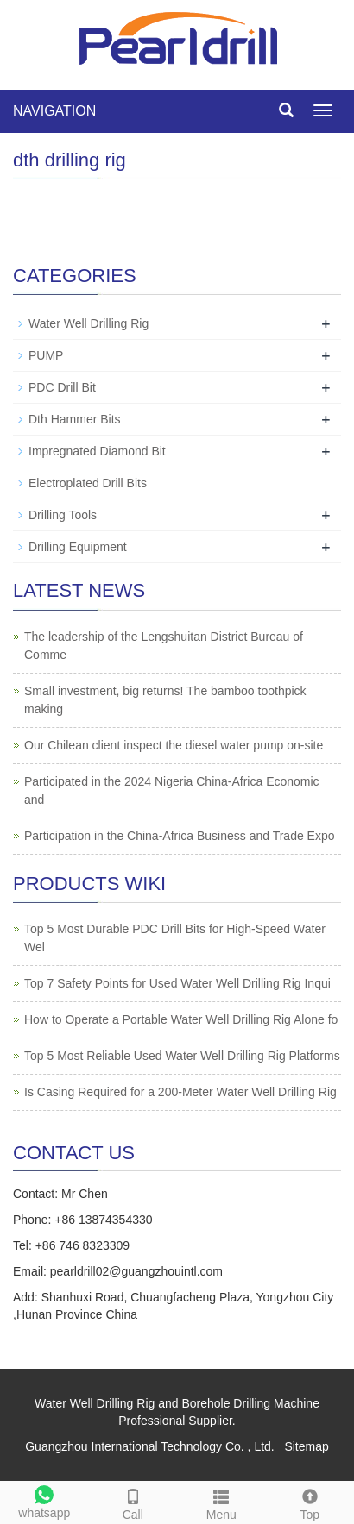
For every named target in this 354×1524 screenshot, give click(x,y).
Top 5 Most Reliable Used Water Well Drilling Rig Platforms (182, 1056)
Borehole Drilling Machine (250, 1403)
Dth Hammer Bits (74, 419)
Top (310, 1501)
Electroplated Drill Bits (87, 483)
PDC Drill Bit (62, 387)
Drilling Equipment (77, 547)
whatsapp (44, 1500)
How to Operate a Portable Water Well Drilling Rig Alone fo (181, 1019)
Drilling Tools (62, 515)
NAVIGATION (54, 110)
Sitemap (306, 1446)
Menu (221, 1501)
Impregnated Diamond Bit (97, 451)
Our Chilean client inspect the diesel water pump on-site (173, 745)
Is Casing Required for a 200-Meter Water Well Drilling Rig (180, 1092)
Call (133, 1501)
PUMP (45, 355)
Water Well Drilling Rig (88, 323)
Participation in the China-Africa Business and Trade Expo (179, 836)
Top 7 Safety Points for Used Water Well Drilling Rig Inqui (177, 983)
